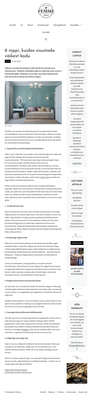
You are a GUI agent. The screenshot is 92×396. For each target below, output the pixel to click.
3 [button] (77, 288)
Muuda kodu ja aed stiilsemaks (77, 271)
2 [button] (75, 288)
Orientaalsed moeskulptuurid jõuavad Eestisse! (77, 223)
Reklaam (51, 392)
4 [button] (79, 288)
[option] (77, 262)
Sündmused (43, 25)
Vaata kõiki (77, 163)
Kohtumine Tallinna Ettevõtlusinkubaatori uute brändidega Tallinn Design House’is (77, 67)
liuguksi (25, 329)
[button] (46, 39)
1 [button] (73, 288)
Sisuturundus (71, 392)
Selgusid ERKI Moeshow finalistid (16, 370)
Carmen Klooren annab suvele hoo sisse (18, 372)
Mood (30, 25)
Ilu (21, 25)
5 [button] (81, 288)
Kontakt (46, 32)
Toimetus (60, 392)
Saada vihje (83, 392)
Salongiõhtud (59, 25)
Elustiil (13, 25)
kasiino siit (44, 177)
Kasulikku (77, 25)
